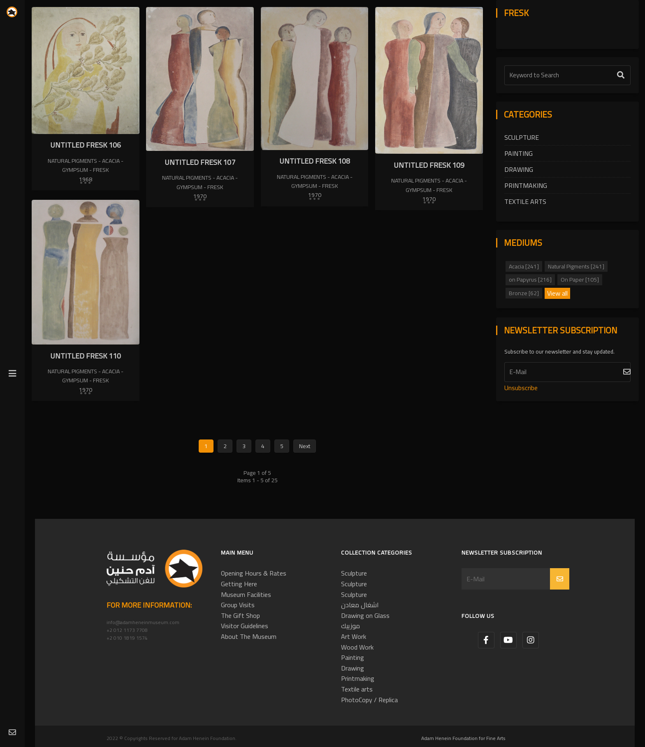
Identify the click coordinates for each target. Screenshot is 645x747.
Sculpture (521, 137)
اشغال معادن (360, 605)
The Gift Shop (240, 615)
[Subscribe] (567, 372)
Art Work (353, 636)
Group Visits (238, 605)
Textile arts (525, 201)
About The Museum (248, 636)
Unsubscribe (521, 388)
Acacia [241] (524, 266)
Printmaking (525, 185)
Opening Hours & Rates (253, 573)
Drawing (518, 169)
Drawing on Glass (365, 615)
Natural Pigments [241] (576, 266)
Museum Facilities (246, 594)
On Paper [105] (580, 279)
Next (304, 446)
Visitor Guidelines (244, 626)
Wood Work (357, 647)
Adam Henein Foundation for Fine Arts (463, 738)
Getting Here (239, 584)
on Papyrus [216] (530, 279)
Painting (518, 153)
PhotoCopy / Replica (369, 700)
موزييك (350, 626)
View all (557, 293)
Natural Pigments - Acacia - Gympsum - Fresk (85, 165)
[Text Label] (567, 75)
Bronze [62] (524, 293)
